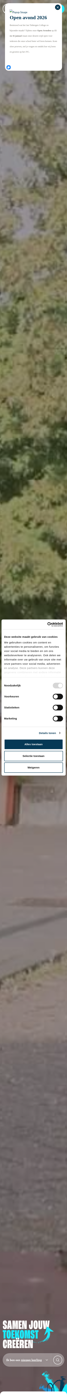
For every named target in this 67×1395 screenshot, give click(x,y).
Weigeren (33, 767)
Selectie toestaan (33, 755)
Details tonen (47, 733)
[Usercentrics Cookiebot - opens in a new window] (48, 624)
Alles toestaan (33, 744)
